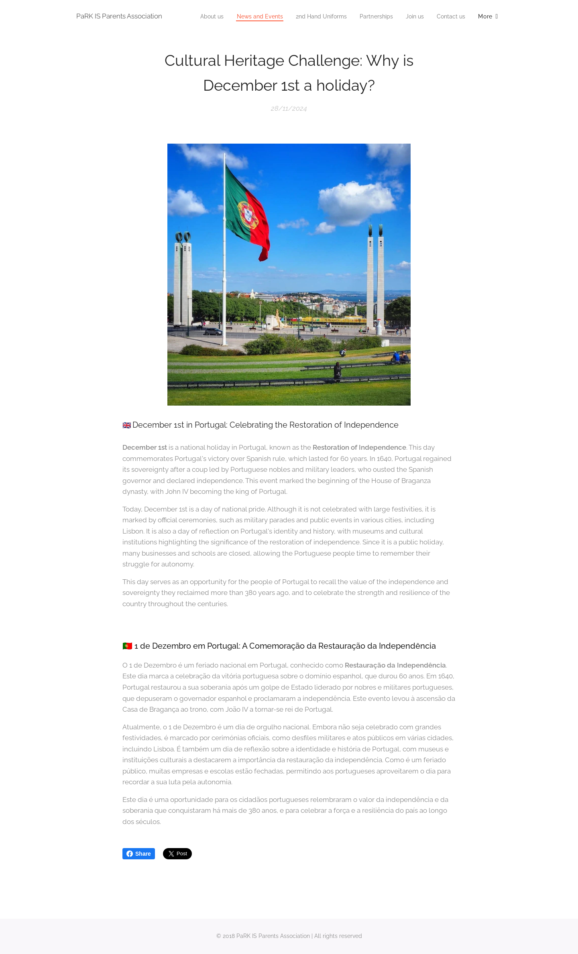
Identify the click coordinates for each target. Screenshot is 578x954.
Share (138, 853)
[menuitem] (241, 16)
